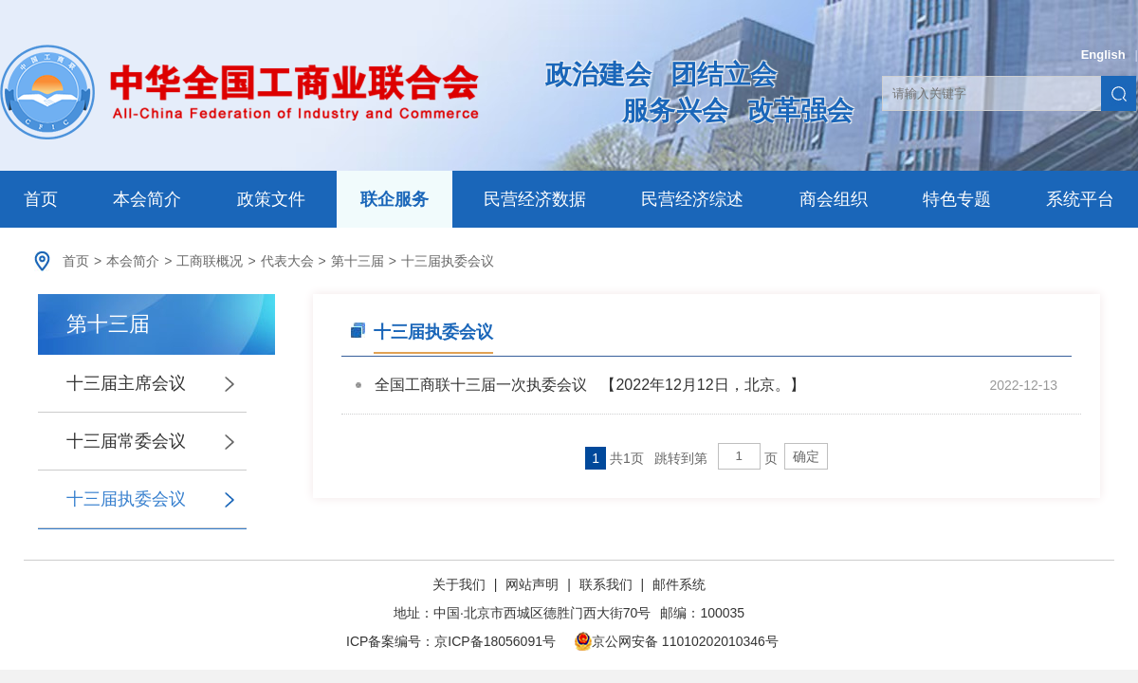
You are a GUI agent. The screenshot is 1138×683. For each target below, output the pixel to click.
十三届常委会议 (126, 441)
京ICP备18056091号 (495, 641)
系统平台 (1080, 199)
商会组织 (833, 199)
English (1103, 54)
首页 (41, 199)
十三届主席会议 (126, 383)
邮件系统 (679, 584)
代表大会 (287, 260)
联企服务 (394, 199)
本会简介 (147, 199)
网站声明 (532, 584)
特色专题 (957, 199)
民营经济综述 (692, 199)
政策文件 (271, 199)
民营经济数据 (535, 199)
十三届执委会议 (447, 260)
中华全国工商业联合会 (239, 92)
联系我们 (606, 584)
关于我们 (460, 584)
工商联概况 (209, 260)
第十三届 (357, 260)
